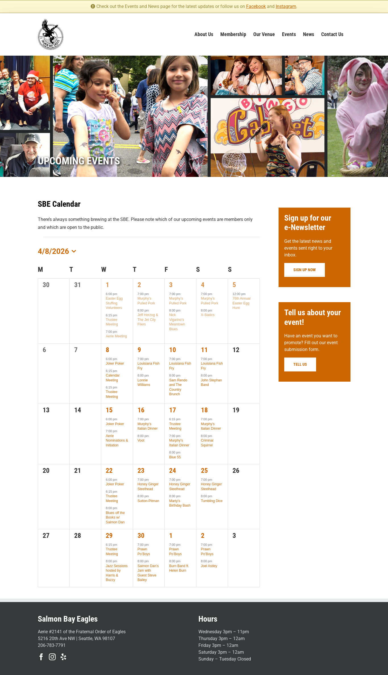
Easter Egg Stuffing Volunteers (114, 303)
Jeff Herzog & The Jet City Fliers (148, 319)
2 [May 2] (202, 536)
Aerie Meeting (116, 336)
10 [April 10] (172, 350)
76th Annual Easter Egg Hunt (241, 303)
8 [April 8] (107, 350)
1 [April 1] (107, 285)
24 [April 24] (172, 471)
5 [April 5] (234, 285)
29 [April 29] (109, 536)
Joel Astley (209, 566)
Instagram (286, 6)
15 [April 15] (109, 410)
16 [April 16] (141, 410)
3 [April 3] (171, 285)
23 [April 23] (141, 471)
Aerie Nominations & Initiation (117, 440)
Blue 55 (175, 457)
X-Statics (208, 315)
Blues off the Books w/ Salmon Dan (115, 517)
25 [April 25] (204, 471)
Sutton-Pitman (148, 501)
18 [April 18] (204, 410)
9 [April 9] (139, 350)
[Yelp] (63, 656)
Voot (141, 440)
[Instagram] (52, 656)
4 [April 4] (202, 285)
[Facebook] (41, 656)
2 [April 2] (139, 285)
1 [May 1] (171, 536)
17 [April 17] (172, 410)
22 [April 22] (109, 471)
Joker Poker (115, 363)
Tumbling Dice (212, 501)
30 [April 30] (141, 536)
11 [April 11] (204, 350)
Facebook (256, 6)
